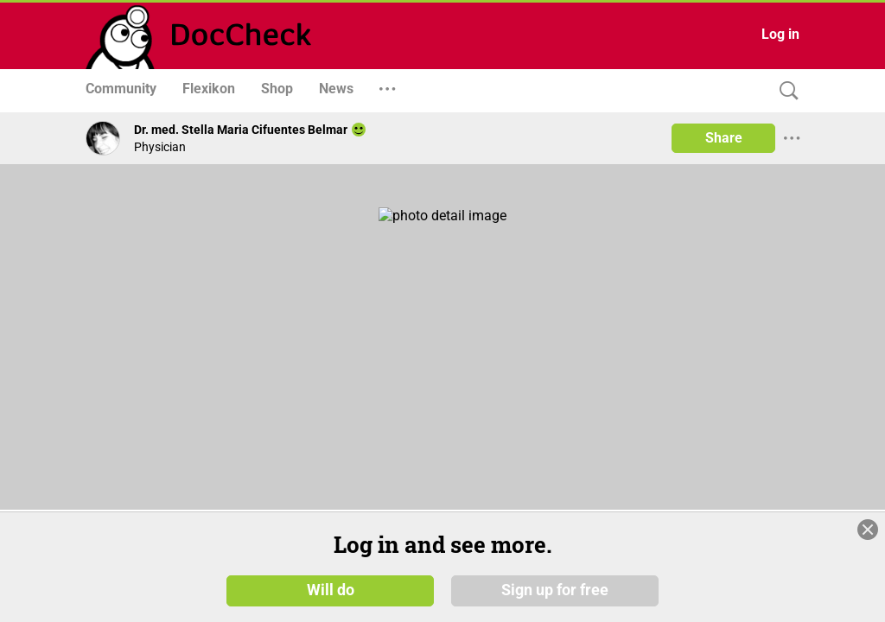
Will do (330, 589)
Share (723, 138)
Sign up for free (554, 589)
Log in (780, 34)
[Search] (784, 91)
